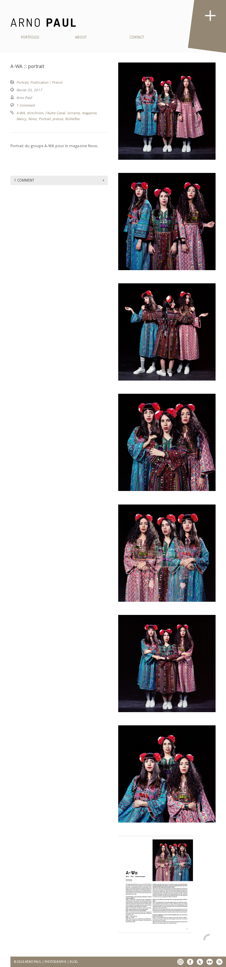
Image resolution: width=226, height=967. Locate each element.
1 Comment (25, 105)
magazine (89, 113)
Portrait (22, 82)
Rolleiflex (72, 119)
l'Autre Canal (55, 113)
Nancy (21, 119)
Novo (32, 119)
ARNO (44, 22)
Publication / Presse (46, 82)
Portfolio (30, 37)
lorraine (73, 113)
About (81, 37)
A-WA (20, 113)
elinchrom (35, 113)
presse (58, 119)
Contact (136, 37)
